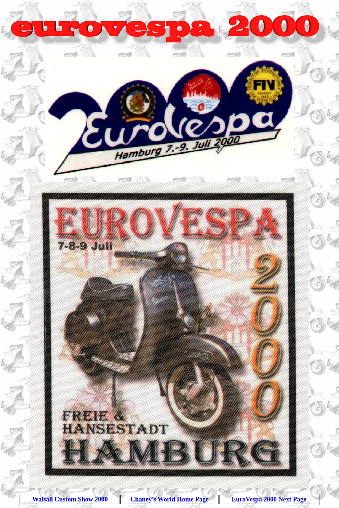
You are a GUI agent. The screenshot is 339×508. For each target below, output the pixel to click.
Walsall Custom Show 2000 (70, 499)
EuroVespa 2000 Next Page (268, 499)
